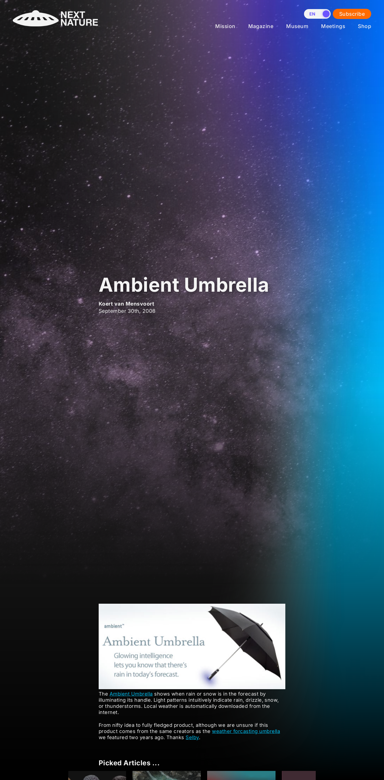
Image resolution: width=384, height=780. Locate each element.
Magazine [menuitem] (261, 26)
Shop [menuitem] (364, 26)
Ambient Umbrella (131, 694)
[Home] (55, 30)
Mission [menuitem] (225, 26)
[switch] (317, 14)
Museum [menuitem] (297, 26)
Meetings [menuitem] (333, 26)
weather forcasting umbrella (246, 731)
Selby (192, 737)
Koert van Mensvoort (126, 304)
